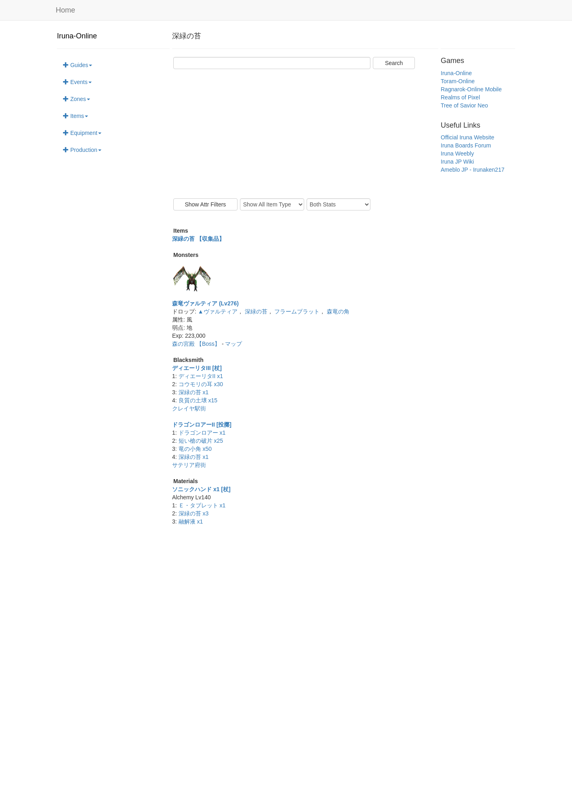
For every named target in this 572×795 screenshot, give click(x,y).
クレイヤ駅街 (189, 408)
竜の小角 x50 (195, 449)
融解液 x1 (191, 521)
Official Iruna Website (467, 137)
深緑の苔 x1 (194, 392)
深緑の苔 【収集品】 (198, 239)
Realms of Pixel (460, 97)
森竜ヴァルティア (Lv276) (205, 303)
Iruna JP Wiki (457, 161)
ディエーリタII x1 (201, 376)
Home (65, 10)
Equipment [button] (82, 133)
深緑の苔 (256, 311)
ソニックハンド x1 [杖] (201, 489)
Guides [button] (77, 65)
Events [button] (77, 82)
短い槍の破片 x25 (201, 440)
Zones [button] (76, 99)
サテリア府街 (189, 465)
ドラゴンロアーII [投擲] (201, 424)
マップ (233, 344)
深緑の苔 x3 (194, 513)
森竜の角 (338, 311)
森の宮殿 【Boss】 (197, 344)
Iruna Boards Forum (466, 145)
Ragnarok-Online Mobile (471, 89)
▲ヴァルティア (218, 311)
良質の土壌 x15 (198, 400)
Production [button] (82, 150)
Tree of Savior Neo (464, 105)
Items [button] (75, 116)
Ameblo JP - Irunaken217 (473, 169)
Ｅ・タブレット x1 (202, 505)
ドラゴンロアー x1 (202, 432)
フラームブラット (297, 311)
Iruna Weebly (457, 153)
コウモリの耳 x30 (201, 384)
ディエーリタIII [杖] (197, 368)
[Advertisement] (305, 133)
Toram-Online (458, 81)
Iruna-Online (77, 36)
